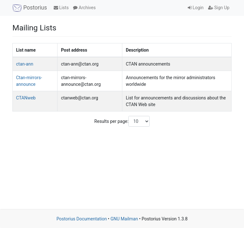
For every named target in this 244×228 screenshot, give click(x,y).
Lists (61, 7)
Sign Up (218, 7)
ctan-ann (24, 63)
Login (196, 7)
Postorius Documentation (82, 218)
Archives (84, 7)
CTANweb (26, 97)
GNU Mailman (124, 218)
